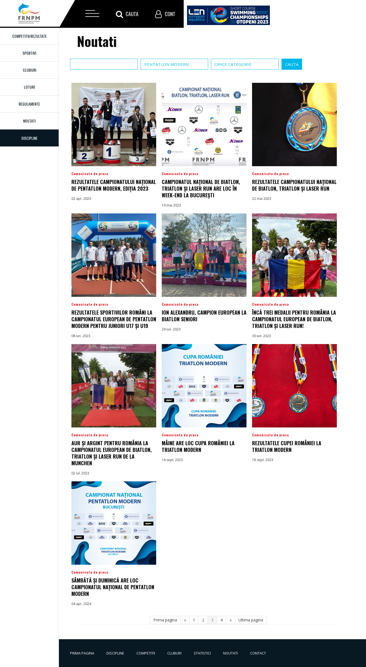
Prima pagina (165, 620)
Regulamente (29, 104)
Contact (258, 653)
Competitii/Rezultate (29, 36)
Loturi (29, 87)
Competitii (145, 653)
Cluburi (29, 70)
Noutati (29, 121)
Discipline (115, 653)
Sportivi (29, 53)
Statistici (202, 653)
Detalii (114, 145)
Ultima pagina (250, 620)
